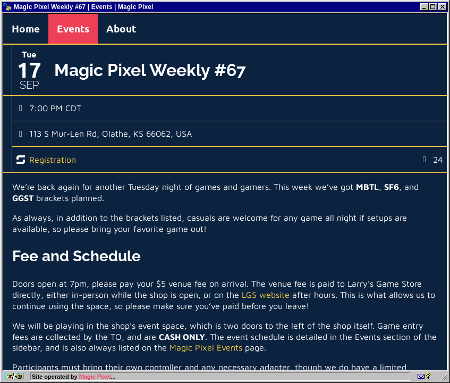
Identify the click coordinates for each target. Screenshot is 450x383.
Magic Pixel (95, 376)
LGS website (266, 294)
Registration (52, 159)
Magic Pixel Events (205, 347)
